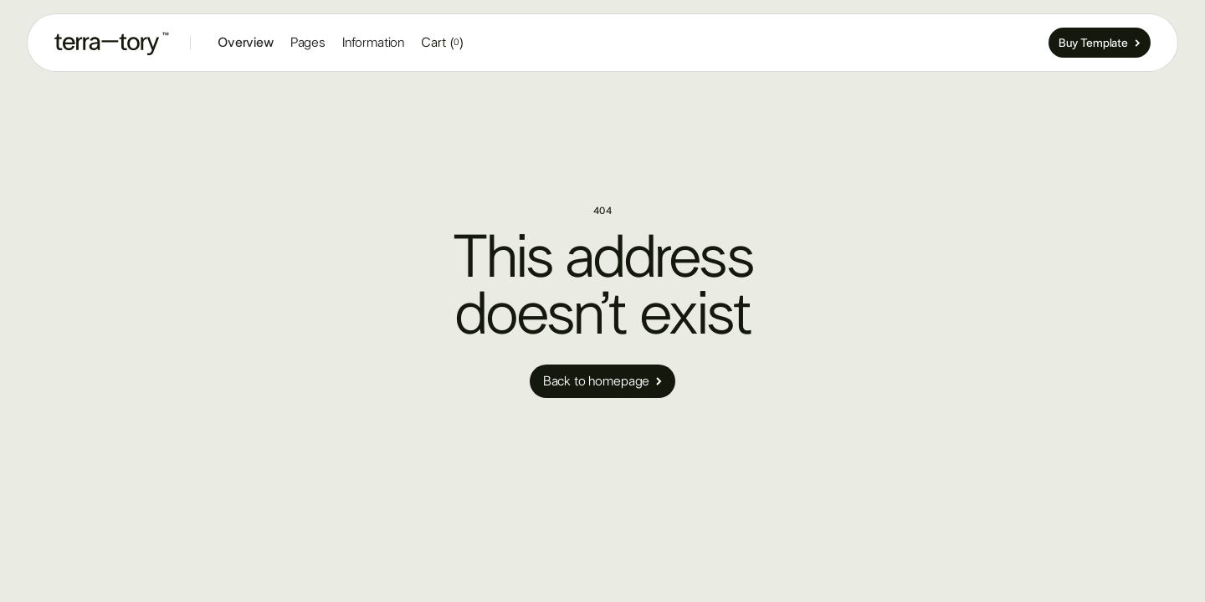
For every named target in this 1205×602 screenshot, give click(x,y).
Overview (246, 42)
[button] (308, 43)
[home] (112, 42)
